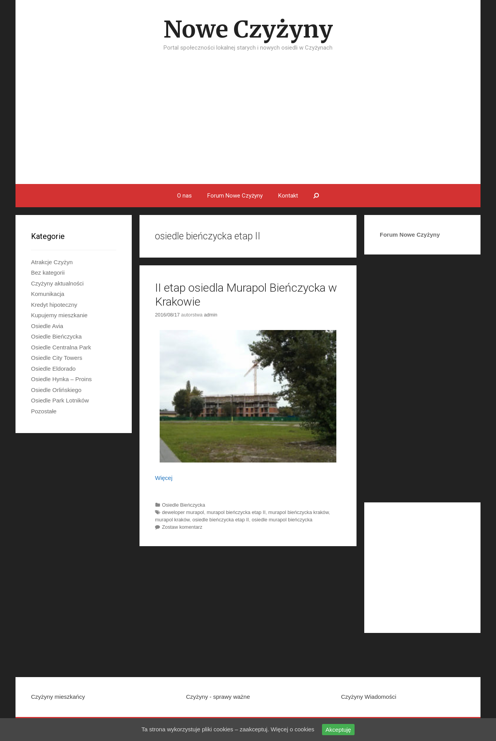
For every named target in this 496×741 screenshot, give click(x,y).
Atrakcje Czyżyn (52, 262)
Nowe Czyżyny (248, 29)
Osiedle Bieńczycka (183, 505)
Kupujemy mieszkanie (59, 315)
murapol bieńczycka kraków (298, 512)
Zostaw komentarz (182, 527)
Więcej (163, 478)
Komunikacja (47, 294)
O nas (184, 195)
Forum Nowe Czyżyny (235, 195)
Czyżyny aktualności (57, 283)
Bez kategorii (48, 272)
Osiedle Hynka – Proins (61, 379)
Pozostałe (44, 411)
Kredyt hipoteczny (54, 304)
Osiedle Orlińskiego (56, 390)
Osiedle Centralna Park (61, 347)
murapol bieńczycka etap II (236, 512)
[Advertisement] (248, 126)
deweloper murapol (183, 512)
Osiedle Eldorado (53, 368)
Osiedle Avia (47, 326)
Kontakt (288, 195)
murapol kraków (172, 520)
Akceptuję (338, 729)
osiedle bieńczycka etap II (220, 520)
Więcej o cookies (293, 729)
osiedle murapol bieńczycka (282, 520)
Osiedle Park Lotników (60, 400)
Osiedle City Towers (56, 357)
